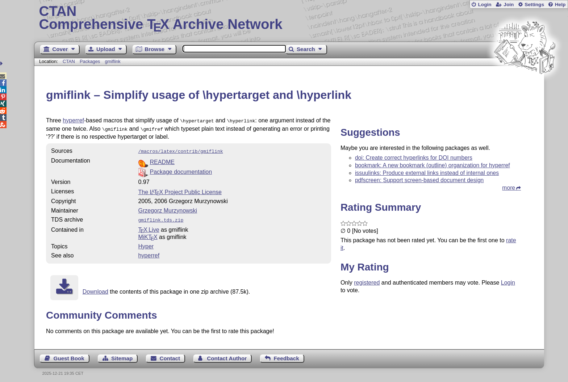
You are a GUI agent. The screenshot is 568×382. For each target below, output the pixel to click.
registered (367, 283)
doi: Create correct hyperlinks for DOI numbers (413, 158)
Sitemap (122, 355)
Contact (170, 355)
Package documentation (181, 170)
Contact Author (227, 355)
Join (509, 4)
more (508, 188)
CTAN (69, 61)
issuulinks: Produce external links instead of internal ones (427, 173)
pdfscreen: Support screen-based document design (419, 180)
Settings (534, 4)
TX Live (148, 227)
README (162, 160)
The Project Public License (180, 190)
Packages (90, 61)
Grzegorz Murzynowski (167, 208)
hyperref (73, 120)
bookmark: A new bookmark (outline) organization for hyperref (432, 165)
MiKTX (147, 234)
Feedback (286, 355)
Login (484, 4)
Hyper (146, 243)
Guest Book (69, 355)
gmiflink (112, 61)
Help (560, 4)
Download (95, 289)
